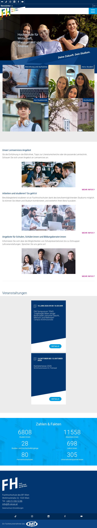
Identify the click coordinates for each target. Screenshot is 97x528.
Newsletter (7, 6)
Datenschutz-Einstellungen (12, 508)
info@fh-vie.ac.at (10, 504)
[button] (93, 11)
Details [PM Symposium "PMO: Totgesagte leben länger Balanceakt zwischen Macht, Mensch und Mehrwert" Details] (55, 346)
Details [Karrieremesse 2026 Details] (55, 399)
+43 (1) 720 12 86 (14, 501)
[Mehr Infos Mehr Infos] (48, 176)
